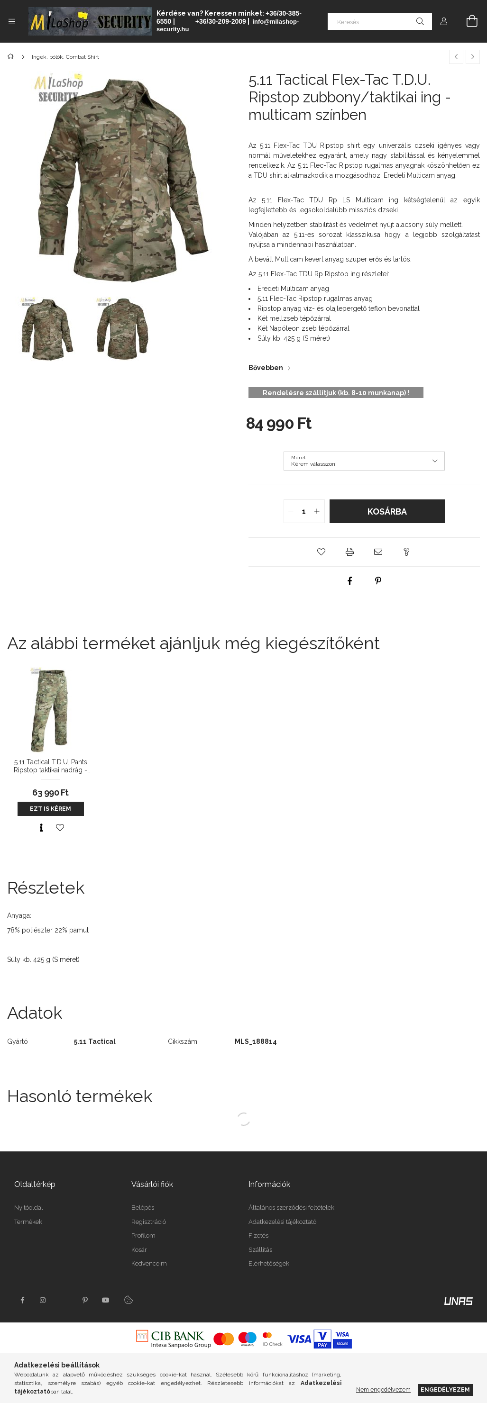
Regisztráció (148, 1221)
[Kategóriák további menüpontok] (12, 21)
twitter (64, 1300)
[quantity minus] (291, 511)
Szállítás (260, 1249)
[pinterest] (378, 581)
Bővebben (265, 367)
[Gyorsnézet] (41, 828)
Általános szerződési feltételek (291, 1207)
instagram (43, 1300)
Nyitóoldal (28, 1207)
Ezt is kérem (50, 809)
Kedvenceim (149, 1263)
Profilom (143, 1235)
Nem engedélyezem (383, 1389)
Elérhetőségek (268, 1263)
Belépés (142, 1207)
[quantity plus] (317, 511)
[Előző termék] (456, 57)
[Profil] (444, 21)
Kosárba (387, 511)
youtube (106, 1300)
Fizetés (258, 1235)
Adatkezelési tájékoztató (282, 1221)
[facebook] (349, 581)
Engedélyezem (445, 1389)
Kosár (139, 1249)
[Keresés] (380, 21)
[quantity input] (304, 511)
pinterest (85, 1300)
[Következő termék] (473, 57)
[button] (321, 552)
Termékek (28, 1221)
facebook (22, 1300)
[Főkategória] (12, 57)
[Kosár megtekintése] (467, 21)
